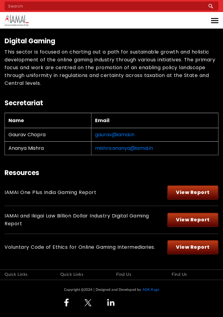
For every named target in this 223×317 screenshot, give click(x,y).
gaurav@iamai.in (115, 135)
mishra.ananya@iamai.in (124, 148)
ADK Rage (150, 289)
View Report (193, 192)
